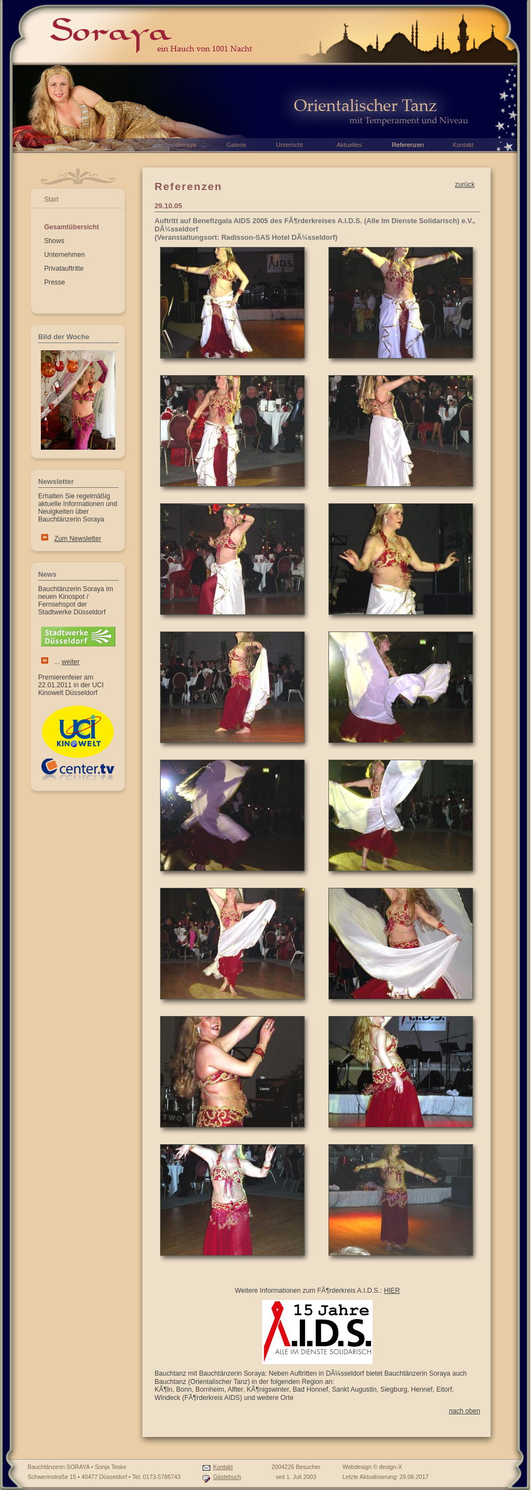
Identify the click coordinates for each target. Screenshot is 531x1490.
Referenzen (408, 144)
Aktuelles (349, 144)
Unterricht (289, 144)
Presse (54, 282)
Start (51, 199)
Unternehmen (64, 255)
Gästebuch (227, 1476)
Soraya (186, 144)
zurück (465, 184)
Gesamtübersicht (71, 227)
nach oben (464, 1411)
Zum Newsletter (77, 539)
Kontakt (223, 1466)
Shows (54, 241)
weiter (70, 662)
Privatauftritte (64, 268)
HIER (392, 1290)
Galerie (236, 144)
